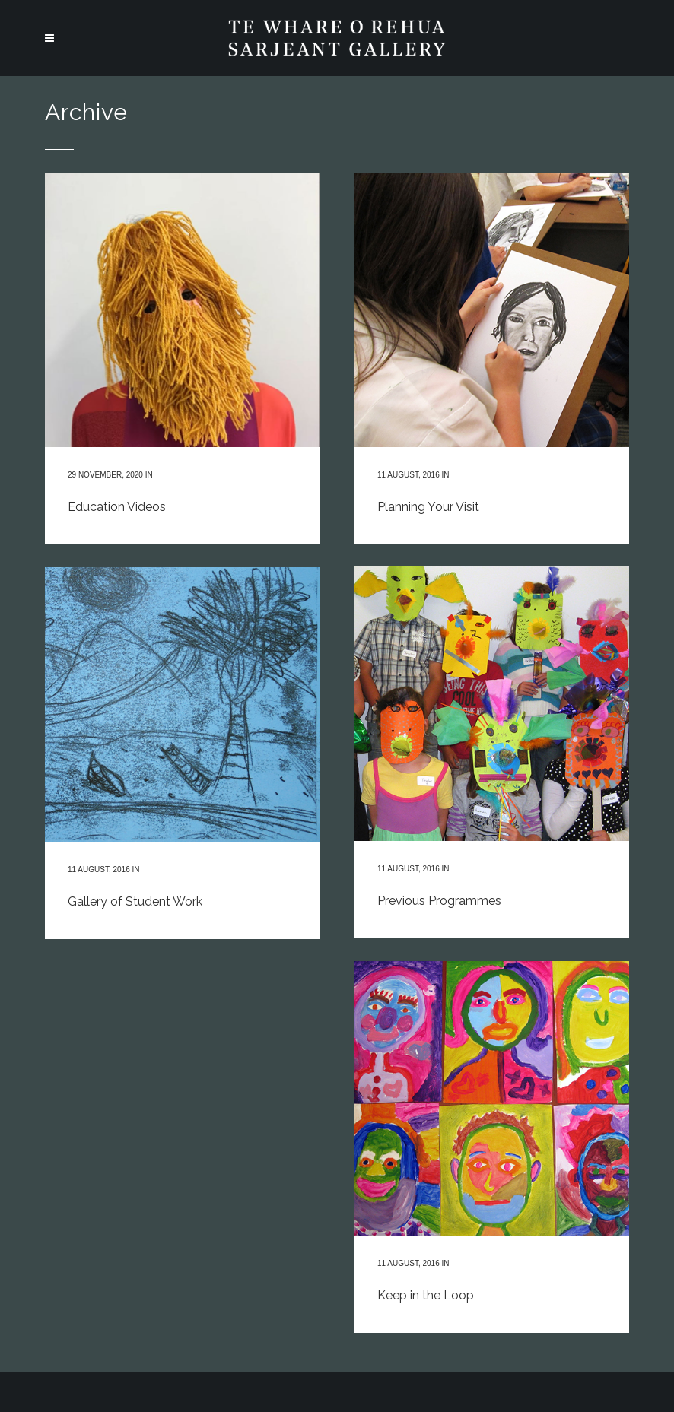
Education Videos (117, 507)
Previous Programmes (439, 900)
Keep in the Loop (425, 1295)
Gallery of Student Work (135, 901)
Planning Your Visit (428, 507)
